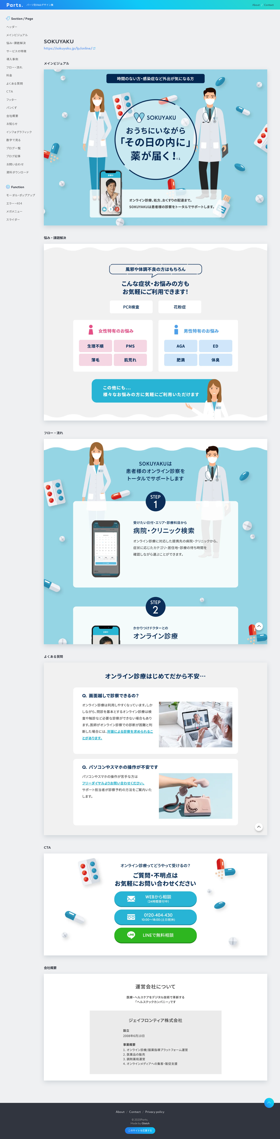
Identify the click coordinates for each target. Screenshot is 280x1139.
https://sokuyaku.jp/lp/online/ (68, 48)
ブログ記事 (13, 156)
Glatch (145, 1123)
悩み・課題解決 (16, 43)
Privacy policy (154, 1112)
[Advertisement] (21, 291)
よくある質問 (14, 83)
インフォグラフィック (19, 132)
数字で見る (13, 140)
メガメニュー (14, 211)
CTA (9, 91)
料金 (9, 75)
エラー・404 (14, 203)
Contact (269, 5)
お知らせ (12, 124)
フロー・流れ (14, 67)
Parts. (14, 4)
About (256, 5)
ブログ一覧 (13, 148)
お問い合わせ (15, 164)
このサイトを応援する (140, 1130)
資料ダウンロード (17, 172)
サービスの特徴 (16, 51)
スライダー (13, 219)
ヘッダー (12, 27)
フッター (11, 100)
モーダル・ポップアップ (20, 195)
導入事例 (12, 59)
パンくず (11, 108)
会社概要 (12, 116)
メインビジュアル (17, 35)
